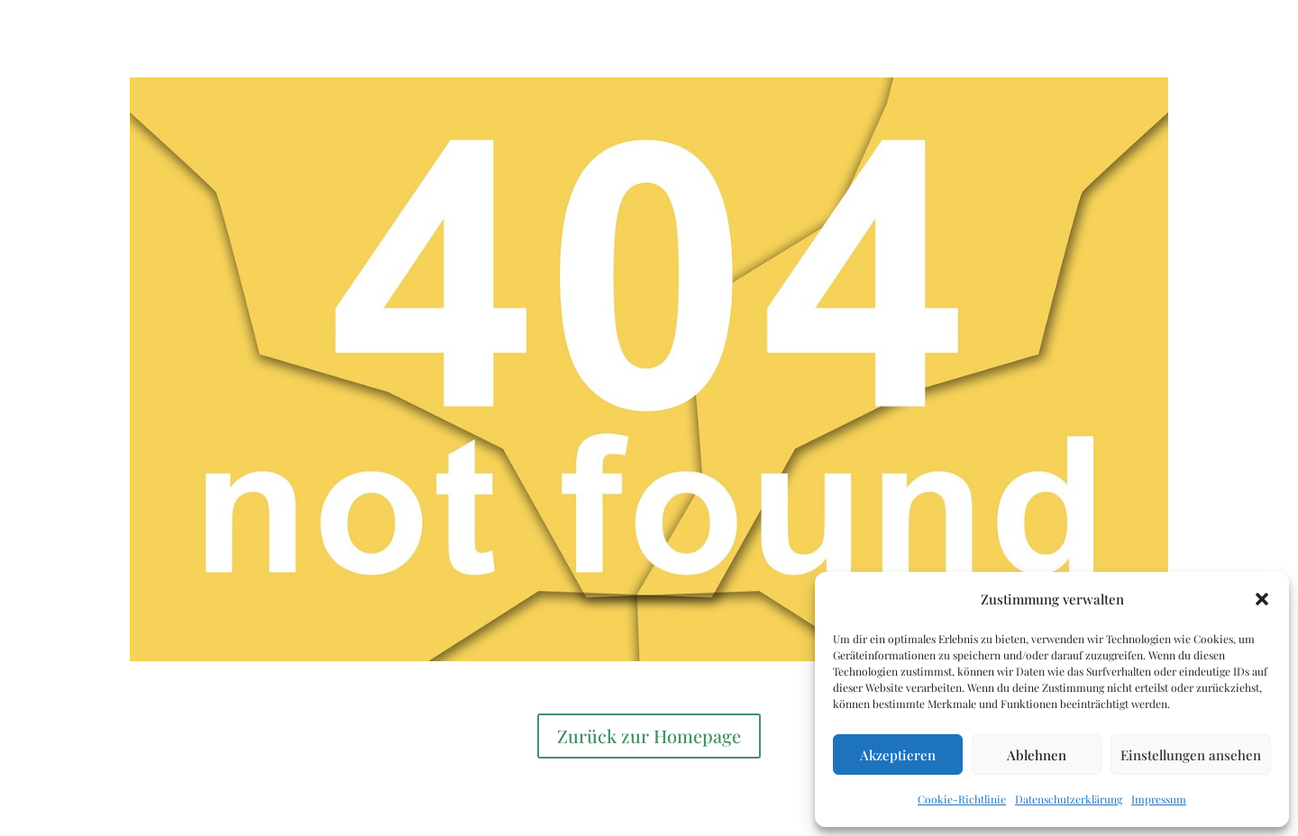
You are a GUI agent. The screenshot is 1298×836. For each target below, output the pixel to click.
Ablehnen (1036, 755)
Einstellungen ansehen (1190, 755)
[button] (1262, 599)
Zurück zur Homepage (649, 735)
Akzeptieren (898, 755)
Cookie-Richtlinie (962, 799)
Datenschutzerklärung (1068, 799)
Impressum (1158, 799)
